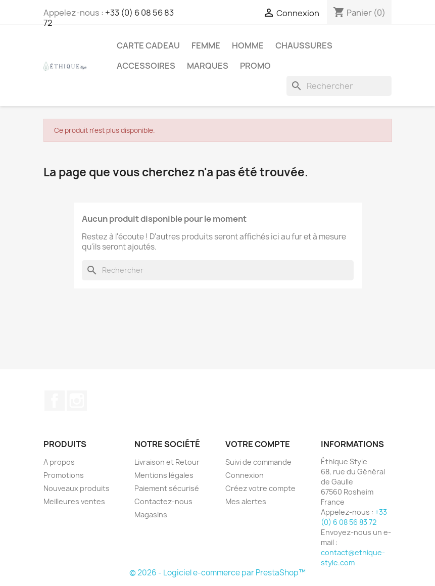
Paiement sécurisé (166, 488)
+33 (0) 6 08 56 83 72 (108, 17)
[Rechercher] (339, 86)
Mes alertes (245, 501)
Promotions (63, 475)
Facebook (54, 400)
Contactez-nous (163, 501)
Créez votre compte (260, 488)
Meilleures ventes (74, 501)
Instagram (77, 400)
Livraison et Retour (167, 462)
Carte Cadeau (148, 45)
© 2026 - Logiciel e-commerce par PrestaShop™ (217, 572)
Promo (255, 65)
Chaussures (303, 45)
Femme (205, 45)
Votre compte (257, 444)
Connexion (244, 475)
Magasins (150, 514)
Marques (207, 65)
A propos (59, 462)
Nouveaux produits (76, 488)
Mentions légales (164, 475)
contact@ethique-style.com (353, 557)
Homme (248, 45)
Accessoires (146, 65)
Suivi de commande (258, 462)
